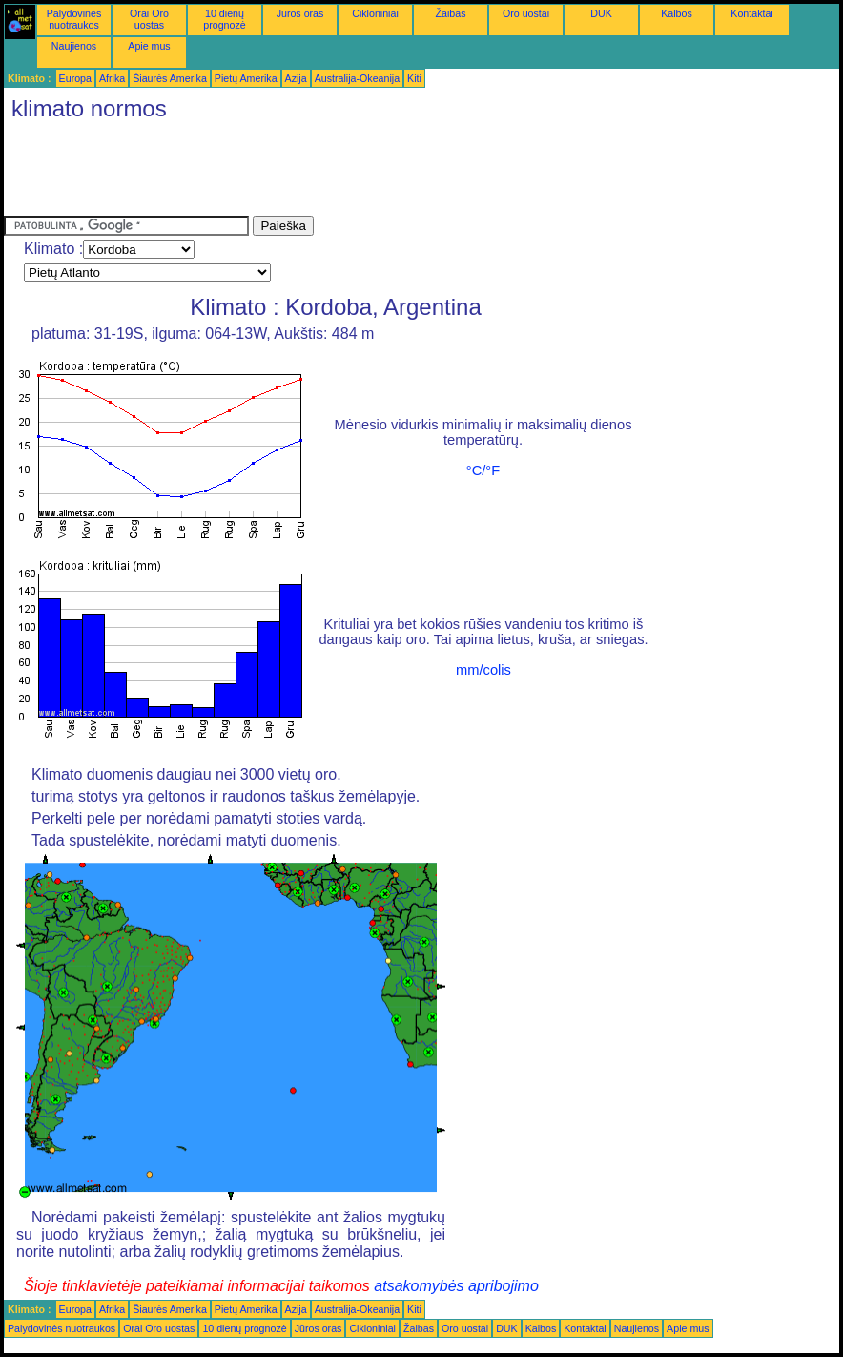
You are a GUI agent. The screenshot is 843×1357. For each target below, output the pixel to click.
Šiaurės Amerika (170, 78)
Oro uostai (526, 13)
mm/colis (483, 670)
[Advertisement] (351, 173)
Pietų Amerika (246, 78)
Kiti (414, 78)
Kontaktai (751, 13)
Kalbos (676, 13)
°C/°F (483, 470)
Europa (75, 78)
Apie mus (149, 46)
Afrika (112, 78)
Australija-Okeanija (357, 78)
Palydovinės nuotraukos (74, 19)
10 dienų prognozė (224, 19)
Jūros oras (300, 13)
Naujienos (73, 46)
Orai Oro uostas (149, 19)
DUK (601, 13)
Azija (296, 78)
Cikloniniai (375, 13)
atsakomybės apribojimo (456, 1286)
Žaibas (451, 13)
